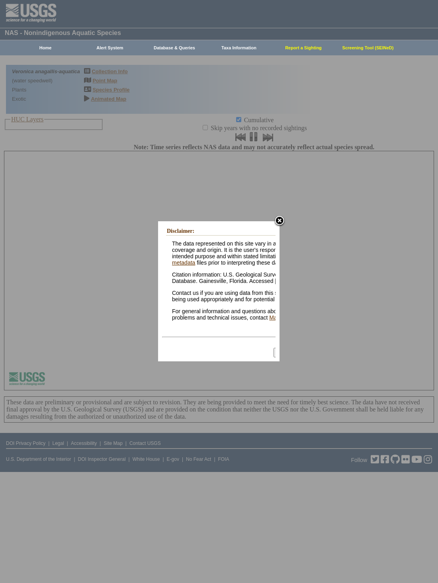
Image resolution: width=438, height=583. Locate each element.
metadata (183, 262)
